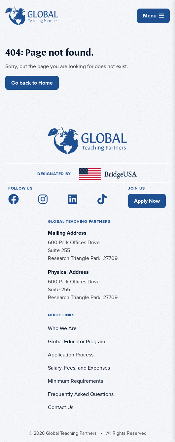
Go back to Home (32, 83)
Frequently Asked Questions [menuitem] (81, 394)
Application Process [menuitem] (70, 354)
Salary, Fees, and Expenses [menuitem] (79, 368)
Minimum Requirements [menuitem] (75, 381)
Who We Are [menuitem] (62, 328)
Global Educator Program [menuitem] (76, 341)
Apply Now (147, 201)
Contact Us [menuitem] (60, 407)
